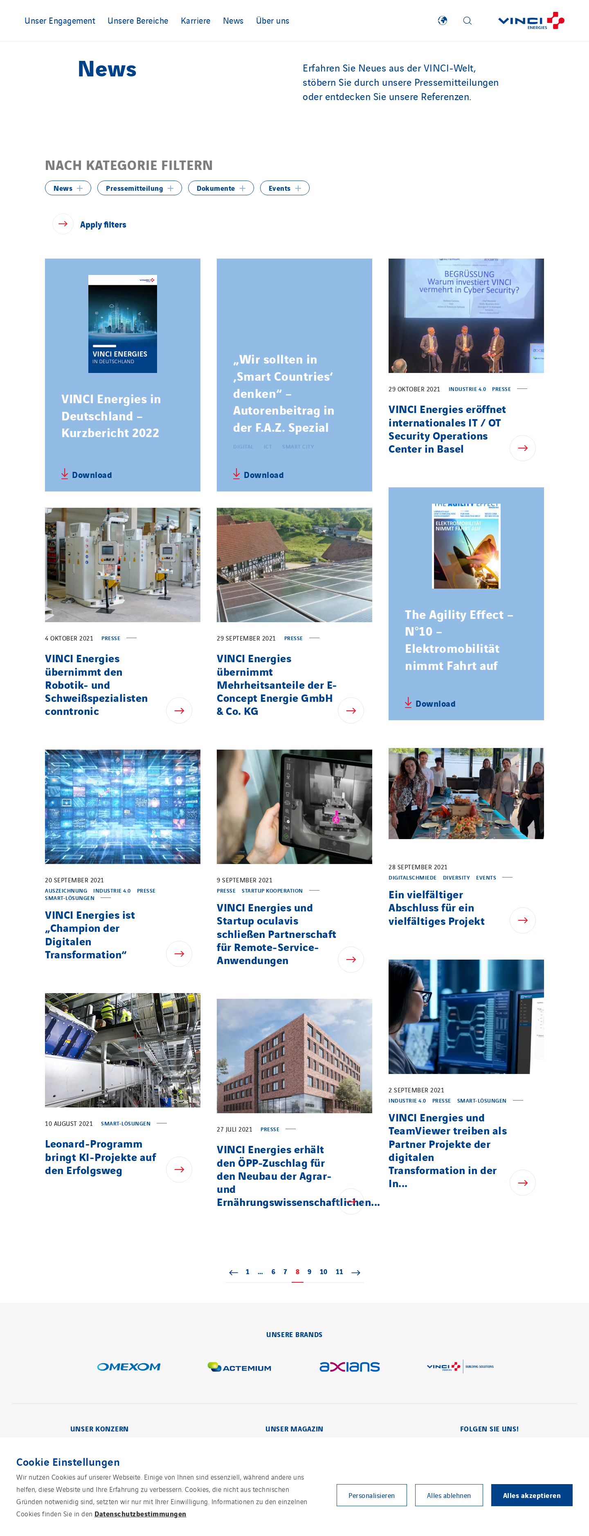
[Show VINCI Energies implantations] (442, 20)
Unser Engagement (60, 20)
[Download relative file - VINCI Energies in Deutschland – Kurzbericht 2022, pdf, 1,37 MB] (86, 474)
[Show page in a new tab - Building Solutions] (460, 1367)
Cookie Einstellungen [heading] (68, 1461)
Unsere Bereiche (138, 20)
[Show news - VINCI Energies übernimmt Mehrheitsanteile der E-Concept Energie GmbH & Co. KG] (355, 710)
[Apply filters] (88, 224)
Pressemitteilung (134, 188)
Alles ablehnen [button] (449, 1495)
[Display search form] (467, 21)
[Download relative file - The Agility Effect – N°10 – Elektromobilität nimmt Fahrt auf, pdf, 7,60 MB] (430, 702)
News (233, 20)
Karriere (196, 20)
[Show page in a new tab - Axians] (349, 1367)
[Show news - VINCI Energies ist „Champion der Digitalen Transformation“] (183, 954)
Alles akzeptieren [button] (532, 1495)
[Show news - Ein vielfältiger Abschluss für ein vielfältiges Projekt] (527, 920)
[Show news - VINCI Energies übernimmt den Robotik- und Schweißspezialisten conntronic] (183, 710)
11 (342, 1271)
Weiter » (356, 1272)
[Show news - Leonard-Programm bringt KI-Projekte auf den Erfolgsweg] (183, 1169)
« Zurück (233, 1272)
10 (326, 1271)
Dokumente (216, 188)
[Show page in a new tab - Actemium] (239, 1367)
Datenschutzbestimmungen (140, 1513)
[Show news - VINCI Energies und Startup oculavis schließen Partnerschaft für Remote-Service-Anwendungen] (355, 960)
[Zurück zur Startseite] (531, 20)
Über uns (273, 20)
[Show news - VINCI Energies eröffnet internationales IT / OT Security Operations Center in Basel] (527, 448)
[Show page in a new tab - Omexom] (129, 1367)
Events (280, 188)
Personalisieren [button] (371, 1495)
